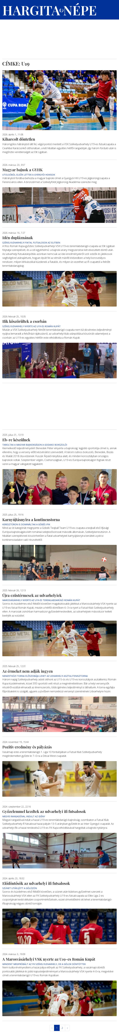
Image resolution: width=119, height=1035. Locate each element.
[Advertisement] (59, 35)
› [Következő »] (67, 1028)
